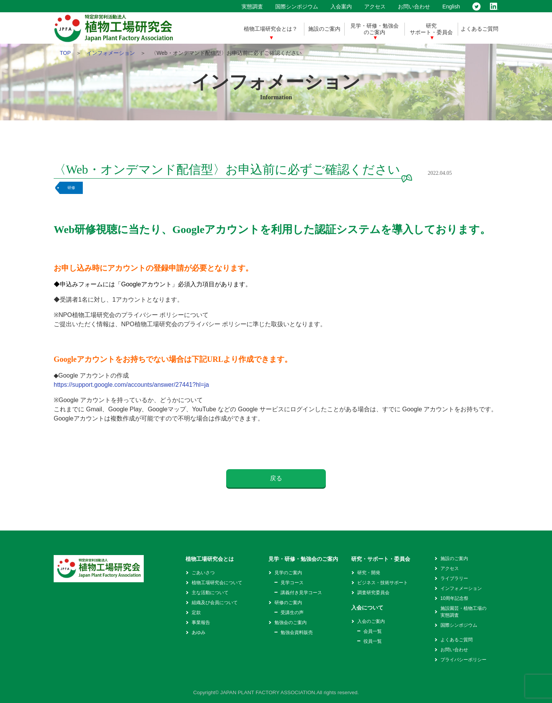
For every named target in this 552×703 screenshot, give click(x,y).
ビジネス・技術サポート (382, 582)
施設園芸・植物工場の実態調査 (463, 612)
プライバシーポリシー (463, 659)
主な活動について (210, 592)
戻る (276, 478)
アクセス (375, 6)
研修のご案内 (288, 602)
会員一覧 (372, 631)
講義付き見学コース (301, 592)
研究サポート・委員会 (431, 29)
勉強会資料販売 (297, 632)
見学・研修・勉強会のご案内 (374, 29)
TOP (65, 53)
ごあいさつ (203, 572)
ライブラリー (454, 578)
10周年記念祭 (454, 598)
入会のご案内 (371, 621)
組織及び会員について (215, 602)
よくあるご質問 (479, 29)
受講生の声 (292, 612)
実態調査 (252, 6)
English (451, 6)
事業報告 (201, 622)
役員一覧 (372, 641)
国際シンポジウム (296, 6)
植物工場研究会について (217, 582)
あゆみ (198, 632)
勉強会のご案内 (290, 622)
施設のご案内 (324, 29)
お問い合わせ (414, 6)
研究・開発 (368, 572)
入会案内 (341, 6)
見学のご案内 (288, 572)
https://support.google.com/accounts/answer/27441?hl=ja (131, 384)
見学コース (292, 582)
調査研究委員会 (373, 592)
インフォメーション (111, 53)
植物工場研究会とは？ (270, 29)
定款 (196, 612)
